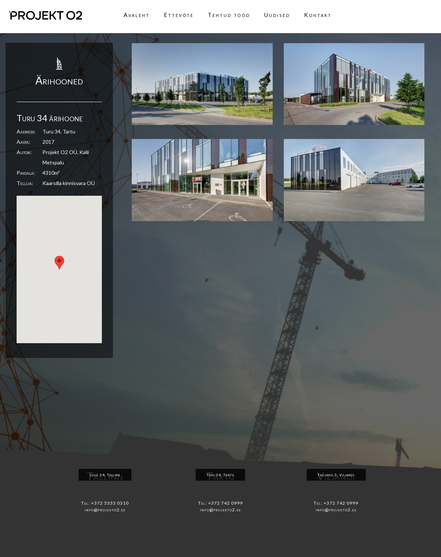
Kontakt (318, 14)
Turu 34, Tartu (220, 475)
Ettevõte (179, 14)
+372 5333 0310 (110, 503)
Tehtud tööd (229, 14)
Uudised (277, 14)
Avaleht (137, 14)
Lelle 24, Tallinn (105, 475)
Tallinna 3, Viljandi (336, 475)
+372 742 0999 (225, 503)
